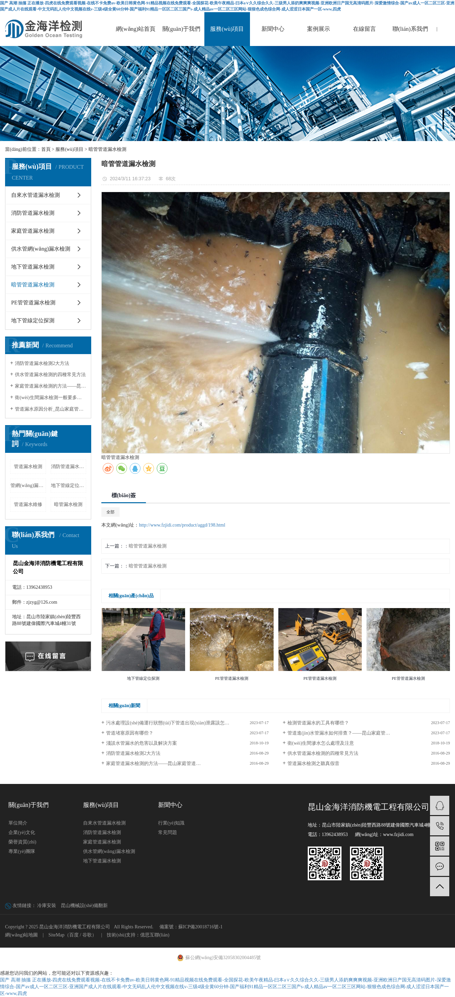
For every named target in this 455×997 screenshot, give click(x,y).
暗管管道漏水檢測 (107, 149)
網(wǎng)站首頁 (136, 29)
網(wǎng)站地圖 (21, 934)
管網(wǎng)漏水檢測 (28, 485)
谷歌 (87, 934)
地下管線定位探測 (32, 320)
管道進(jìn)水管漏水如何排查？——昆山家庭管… (338, 733)
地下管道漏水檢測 (32, 267)
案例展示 (318, 29)
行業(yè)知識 (171, 823)
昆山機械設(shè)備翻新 (84, 905)
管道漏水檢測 (28, 466)
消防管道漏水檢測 (32, 213)
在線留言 (364, 29)
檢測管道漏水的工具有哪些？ (318, 722)
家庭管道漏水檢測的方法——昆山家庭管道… (153, 763)
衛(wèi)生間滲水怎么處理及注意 (320, 743)
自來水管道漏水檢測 (35, 195)
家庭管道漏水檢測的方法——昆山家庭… (50, 386)
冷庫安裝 (46, 905)
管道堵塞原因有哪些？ (129, 733)
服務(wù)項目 (227, 29)
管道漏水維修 (28, 504)
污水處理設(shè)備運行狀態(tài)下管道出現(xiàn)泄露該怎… (167, 722)
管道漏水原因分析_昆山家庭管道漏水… (50, 409)
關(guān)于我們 (181, 29)
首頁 (46, 149)
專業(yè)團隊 (21, 851)
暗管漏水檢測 (68, 504)
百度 (74, 934)
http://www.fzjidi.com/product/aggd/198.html (182, 525)
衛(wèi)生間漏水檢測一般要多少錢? (50, 397)
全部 (110, 512)
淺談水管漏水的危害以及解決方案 (141, 743)
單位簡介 (17, 823)
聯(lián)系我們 (410, 29)
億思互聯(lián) (154, 934)
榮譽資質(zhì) (22, 841)
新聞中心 (272, 29)
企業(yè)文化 (21, 832)
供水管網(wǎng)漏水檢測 (40, 249)
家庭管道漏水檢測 (32, 231)
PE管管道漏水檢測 (33, 302)
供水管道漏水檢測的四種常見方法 (50, 374)
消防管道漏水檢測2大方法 (42, 363)
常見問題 (167, 832)
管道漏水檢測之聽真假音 (313, 763)
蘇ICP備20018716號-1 (200, 926)
